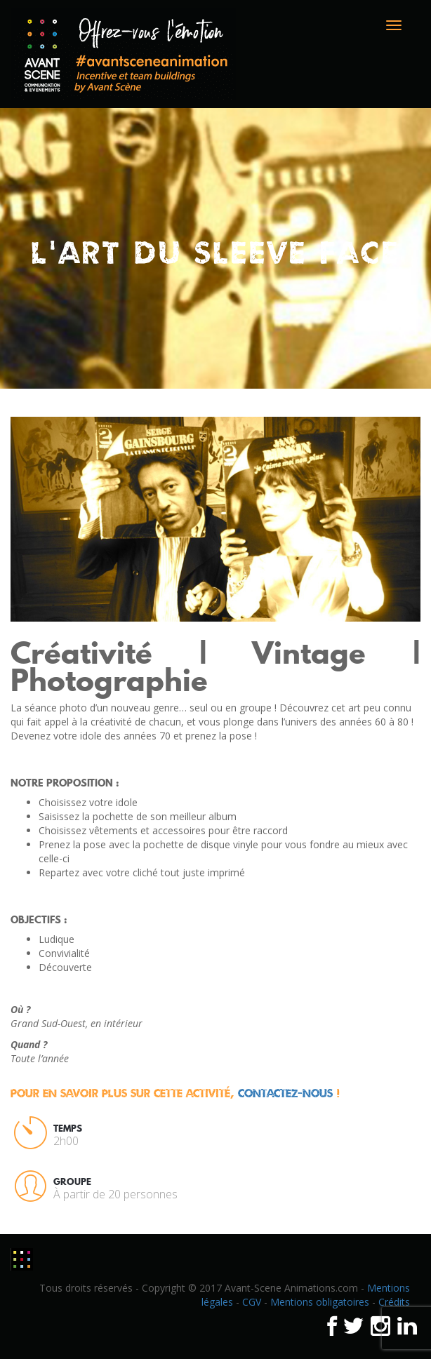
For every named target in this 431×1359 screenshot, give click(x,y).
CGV (251, 1301)
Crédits (394, 1301)
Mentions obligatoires (319, 1301)
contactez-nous (285, 1093)
